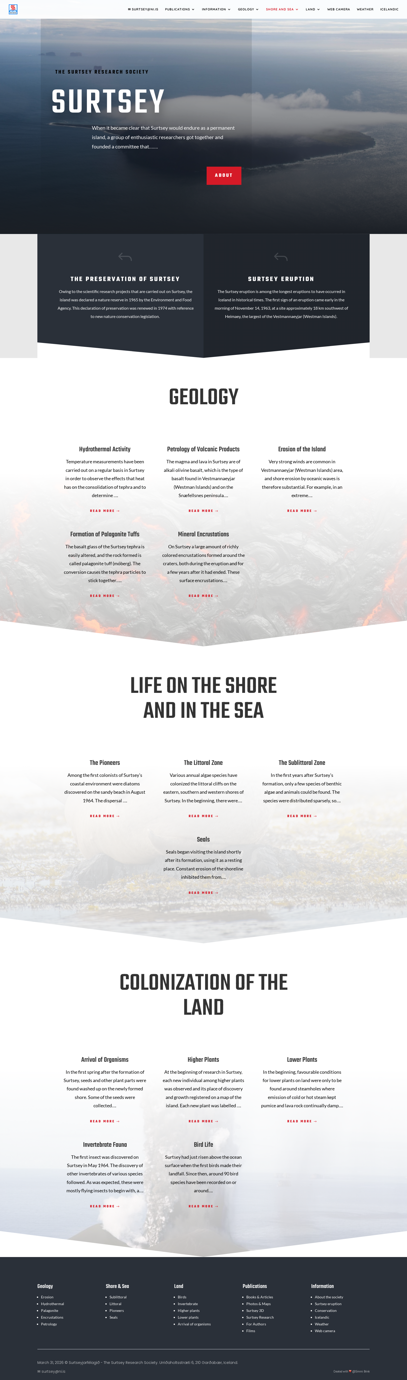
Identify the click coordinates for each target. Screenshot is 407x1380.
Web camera (338, 9)
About (224, 175)
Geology (246, 9)
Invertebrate (188, 1303)
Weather (365, 9)
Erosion (47, 1297)
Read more (102, 511)
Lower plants (188, 1317)
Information (214, 9)
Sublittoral (118, 1297)
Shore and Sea (280, 9)
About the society (329, 1297)
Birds (182, 1297)
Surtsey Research (260, 1317)
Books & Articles (259, 1297)
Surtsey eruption (328, 1303)
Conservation (326, 1310)
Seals (114, 1317)
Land (310, 9)
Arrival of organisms (194, 1324)
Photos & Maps (258, 1303)
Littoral (115, 1303)
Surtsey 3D (255, 1310)
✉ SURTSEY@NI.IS (143, 9)
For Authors (256, 1324)
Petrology (49, 1324)
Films (250, 1331)
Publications (177, 9)
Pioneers (117, 1310)
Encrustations (52, 1317)
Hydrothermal (52, 1303)
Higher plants (189, 1310)
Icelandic (389, 9)
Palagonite (49, 1310)
